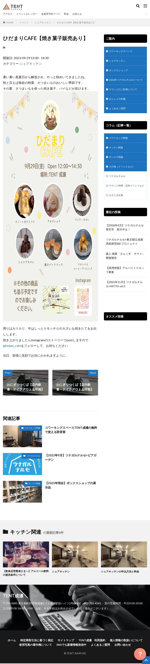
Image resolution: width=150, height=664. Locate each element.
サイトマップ (66, 640)
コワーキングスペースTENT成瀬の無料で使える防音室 (71, 430)
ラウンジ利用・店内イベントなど (125, 199)
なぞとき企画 (117, 211)
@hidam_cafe (12, 345)
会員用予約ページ (57, 14)
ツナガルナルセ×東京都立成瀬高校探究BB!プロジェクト (124, 257)
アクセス (8, 14)
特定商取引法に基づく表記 (36, 640)
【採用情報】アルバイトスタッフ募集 (125, 286)
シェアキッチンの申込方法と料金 (121, 571)
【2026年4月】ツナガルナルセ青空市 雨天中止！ (125, 243)
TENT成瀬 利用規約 (92, 640)
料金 (75, 14)
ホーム (12, 640)
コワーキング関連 (32, 428)
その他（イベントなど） (124, 176)
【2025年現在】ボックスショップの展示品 (70, 485)
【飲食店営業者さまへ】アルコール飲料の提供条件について (25, 573)
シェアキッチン (43, 22)
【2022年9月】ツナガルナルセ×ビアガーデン (70, 457)
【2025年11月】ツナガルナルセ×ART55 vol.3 (124, 300)
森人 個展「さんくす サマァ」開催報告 (125, 272)
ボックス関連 (34, 483)
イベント (24, 22)
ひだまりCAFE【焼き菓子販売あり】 (76, 22)
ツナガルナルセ (33, 456)
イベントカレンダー (30, 14)
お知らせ (86, 14)
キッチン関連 (117, 156)
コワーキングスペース (122, 51)
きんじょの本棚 (118, 106)
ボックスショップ (120, 71)
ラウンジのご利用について (125, 96)
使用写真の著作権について (35, 645)
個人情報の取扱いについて (126, 640)
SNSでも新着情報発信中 (71, 645)
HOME (9, 22)
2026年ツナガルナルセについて (124, 84)
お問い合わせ (122, 645)
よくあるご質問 (118, 116)
